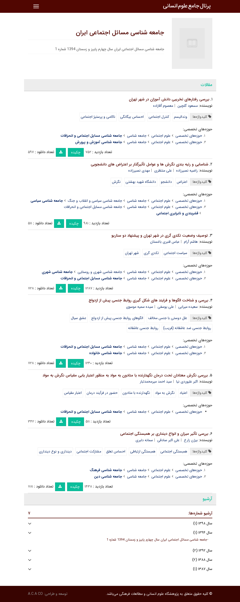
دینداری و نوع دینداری (55, 451)
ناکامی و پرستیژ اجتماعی (98, 117)
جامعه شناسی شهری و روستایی (100, 272)
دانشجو (166, 182)
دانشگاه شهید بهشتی (141, 182)
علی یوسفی (166, 307)
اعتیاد (183, 393)
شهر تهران (132, 253)
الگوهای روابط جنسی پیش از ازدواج (117, 318)
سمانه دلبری (144, 440)
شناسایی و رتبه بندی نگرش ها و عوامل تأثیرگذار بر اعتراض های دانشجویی (149, 164)
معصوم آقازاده (163, 106)
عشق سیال (78, 318)
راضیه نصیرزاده (187, 170)
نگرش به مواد (165, 393)
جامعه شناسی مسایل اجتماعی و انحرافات (93, 207)
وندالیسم (180, 117)
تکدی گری (151, 253)
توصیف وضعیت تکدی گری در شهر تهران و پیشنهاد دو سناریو (159, 236)
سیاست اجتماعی (175, 253)
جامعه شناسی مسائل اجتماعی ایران (120, 33)
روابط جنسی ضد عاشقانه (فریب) (187, 328)
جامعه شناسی (137, 136)
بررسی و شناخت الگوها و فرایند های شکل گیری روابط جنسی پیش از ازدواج (148, 300)
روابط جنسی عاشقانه (143, 328)
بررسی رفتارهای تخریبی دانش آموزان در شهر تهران (169, 99)
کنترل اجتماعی (159, 117)
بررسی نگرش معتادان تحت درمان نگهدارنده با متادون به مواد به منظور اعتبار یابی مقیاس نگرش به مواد (125, 375)
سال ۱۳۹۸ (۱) (202, 523)
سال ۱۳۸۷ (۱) (202, 569)
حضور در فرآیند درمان (102, 393)
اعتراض (182, 182)
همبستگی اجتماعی (173, 451)
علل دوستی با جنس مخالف (167, 318)
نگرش (116, 182)
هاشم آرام (191, 242)
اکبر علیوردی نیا (187, 381)
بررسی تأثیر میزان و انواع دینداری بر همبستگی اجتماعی (164, 434)
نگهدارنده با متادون (136, 393)
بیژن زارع (191, 440)
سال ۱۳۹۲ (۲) (202, 550)
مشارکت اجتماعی (89, 451)
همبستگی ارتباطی (142, 451)
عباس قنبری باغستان (165, 242)
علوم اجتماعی (161, 136)
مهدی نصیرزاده (139, 170)
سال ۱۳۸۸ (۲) (202, 560)
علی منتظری (163, 170)
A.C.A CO (35, 594)
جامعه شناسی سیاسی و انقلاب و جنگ (95, 201)
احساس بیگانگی (132, 117)
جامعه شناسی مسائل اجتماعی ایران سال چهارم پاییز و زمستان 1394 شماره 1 (157, 539)
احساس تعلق (115, 451)
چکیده (75, 152)
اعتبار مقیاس (73, 393)
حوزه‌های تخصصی (188, 136)
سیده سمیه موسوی (139, 307)
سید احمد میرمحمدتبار (156, 381)
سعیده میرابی (188, 307)
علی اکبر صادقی (168, 440)
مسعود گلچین (188, 106)
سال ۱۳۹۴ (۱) (202, 532)
